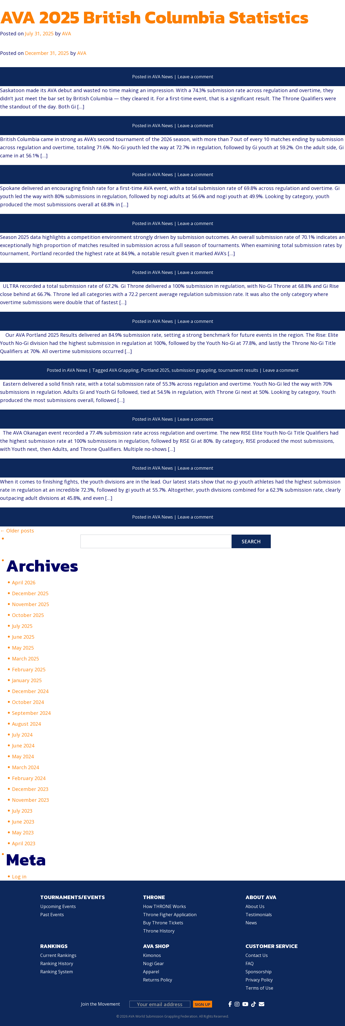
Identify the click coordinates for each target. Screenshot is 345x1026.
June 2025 (23, 637)
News (251, 923)
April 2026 (23, 582)
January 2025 (27, 680)
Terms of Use (259, 988)
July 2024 (22, 734)
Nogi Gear (153, 963)
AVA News (162, 77)
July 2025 (22, 626)
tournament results (238, 370)
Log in (19, 876)
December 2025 (30, 593)
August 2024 (26, 724)
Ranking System (56, 972)
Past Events (52, 915)
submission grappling (194, 370)
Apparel (151, 972)
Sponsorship (258, 972)
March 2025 (25, 658)
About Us (255, 906)
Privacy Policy (259, 980)
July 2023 (22, 810)
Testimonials (258, 915)
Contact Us (256, 955)
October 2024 (28, 702)
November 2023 (30, 800)
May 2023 (23, 832)
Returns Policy (157, 980)
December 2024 (30, 691)
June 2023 (23, 821)
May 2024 (23, 756)
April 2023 (23, 843)
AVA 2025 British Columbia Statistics (154, 17)
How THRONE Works (164, 906)
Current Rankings (58, 955)
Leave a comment (195, 77)
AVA (82, 53)
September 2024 (31, 713)
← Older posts (17, 530)
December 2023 (30, 789)
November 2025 (30, 604)
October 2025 (28, 615)
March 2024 (25, 767)
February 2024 (28, 778)
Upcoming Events (58, 906)
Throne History (159, 931)
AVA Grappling (124, 370)
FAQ (249, 963)
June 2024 (23, 745)
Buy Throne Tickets (163, 923)
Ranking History (56, 963)
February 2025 (28, 669)
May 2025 (23, 647)
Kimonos (152, 955)
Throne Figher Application (170, 915)
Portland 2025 (155, 370)
